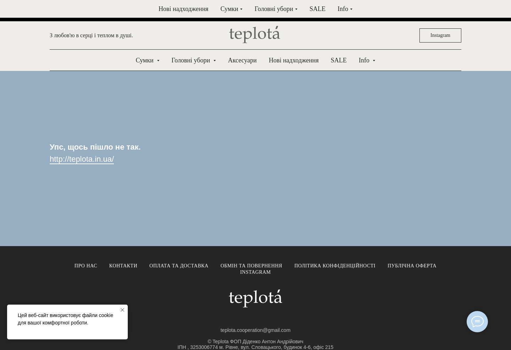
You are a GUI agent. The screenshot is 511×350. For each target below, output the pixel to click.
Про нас (86, 265)
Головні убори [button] (191, 60)
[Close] (500, 11)
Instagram (255, 272)
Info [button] (365, 60)
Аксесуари (242, 60)
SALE (339, 60)
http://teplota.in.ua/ (82, 159)
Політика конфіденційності (334, 265)
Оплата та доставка (178, 265)
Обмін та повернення (251, 265)
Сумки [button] (145, 60)
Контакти (123, 265)
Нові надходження (293, 60)
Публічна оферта (412, 265)
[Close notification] (122, 309)
